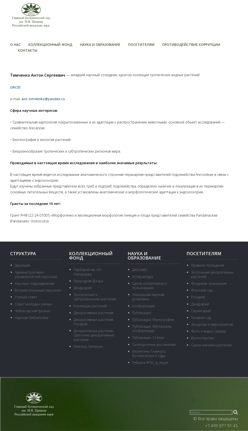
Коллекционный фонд (50, 44)
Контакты (27, 50)
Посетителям (141, 44)
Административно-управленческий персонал (36, 274)
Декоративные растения (93, 312)
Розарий (198, 297)
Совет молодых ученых (33, 304)
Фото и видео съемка (208, 331)
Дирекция (22, 265)
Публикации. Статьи (148, 337)
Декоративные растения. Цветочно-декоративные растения (94, 335)
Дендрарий (83, 287)
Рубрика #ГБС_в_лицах (150, 362)
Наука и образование (100, 44)
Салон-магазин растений (211, 345)
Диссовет (139, 269)
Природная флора (88, 281)
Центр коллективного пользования (149, 285)
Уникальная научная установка (148, 296)
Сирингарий (201, 311)
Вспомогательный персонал (38, 290)
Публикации (141, 312)
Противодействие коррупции (191, 44)
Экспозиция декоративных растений (212, 274)
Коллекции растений (90, 306)
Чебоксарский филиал (32, 311)
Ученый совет (26, 297)
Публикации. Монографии (153, 319)
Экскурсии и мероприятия (212, 324)
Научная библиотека (31, 317)
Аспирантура (142, 276)
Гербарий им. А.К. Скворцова (88, 271)
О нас (15, 44)
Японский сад (201, 290)
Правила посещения (207, 265)
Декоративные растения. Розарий (94, 321)
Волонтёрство (203, 338)
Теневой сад (201, 317)
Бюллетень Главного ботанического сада (149, 353)
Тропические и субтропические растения (95, 296)
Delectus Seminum (88, 346)
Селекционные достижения (154, 344)
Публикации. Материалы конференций (151, 328)
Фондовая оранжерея (208, 283)
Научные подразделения (34, 283)
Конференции (143, 306)
